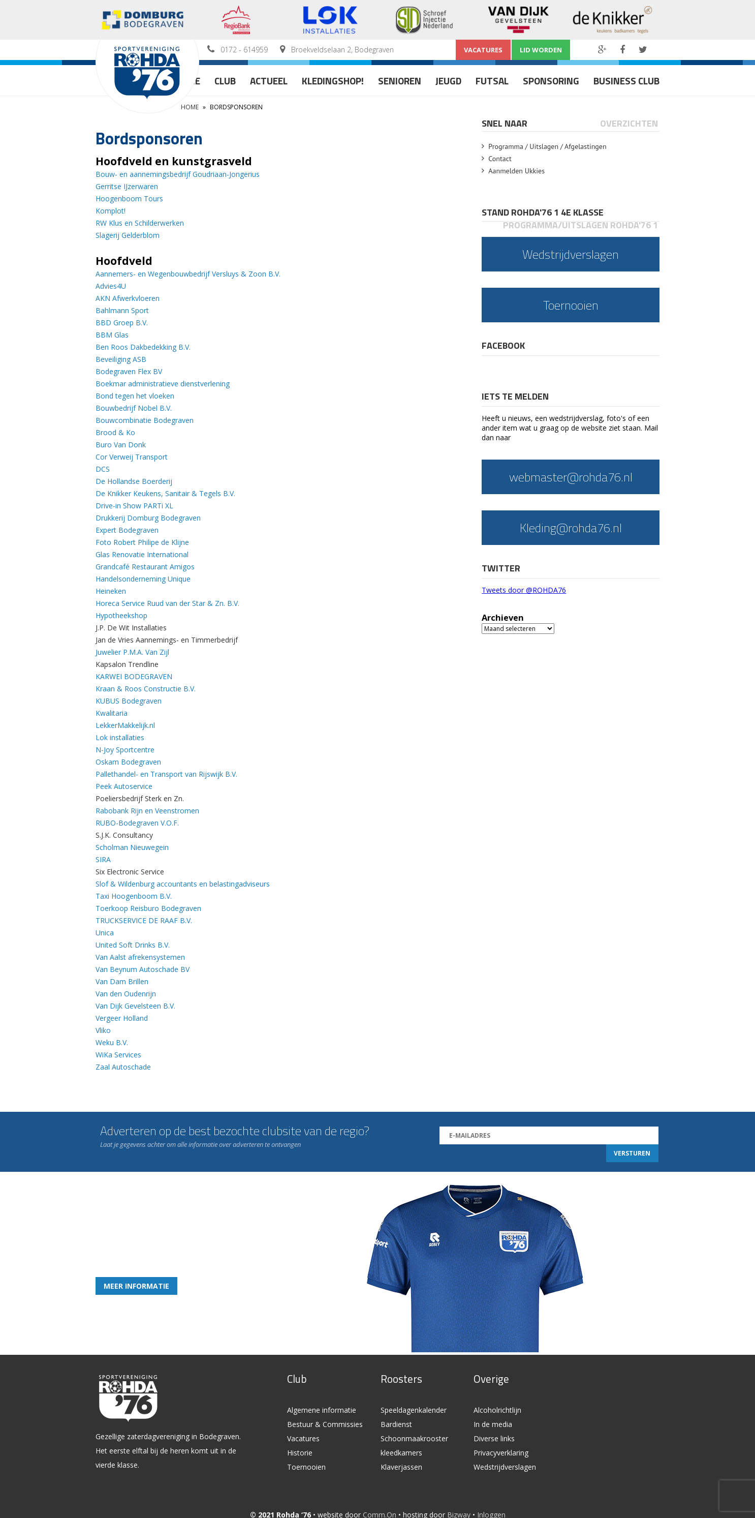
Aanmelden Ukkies (516, 170)
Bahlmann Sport (122, 310)
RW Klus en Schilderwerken (140, 223)
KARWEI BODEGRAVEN (134, 676)
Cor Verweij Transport (132, 457)
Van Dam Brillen (122, 981)
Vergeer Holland (122, 1018)
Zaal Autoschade (123, 1067)
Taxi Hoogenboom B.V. (134, 896)
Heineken (111, 591)
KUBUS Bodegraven (129, 701)
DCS (103, 469)
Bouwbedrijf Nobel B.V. (134, 408)
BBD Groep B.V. (122, 322)
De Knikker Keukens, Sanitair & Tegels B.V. (165, 493)
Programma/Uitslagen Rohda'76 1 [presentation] (580, 225)
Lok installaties (120, 737)
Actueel (269, 80)
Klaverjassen (401, 1467)
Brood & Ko (115, 432)
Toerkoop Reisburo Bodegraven (148, 908)
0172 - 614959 (244, 49)
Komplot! (110, 211)
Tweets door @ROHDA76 (524, 590)
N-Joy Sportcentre (125, 749)
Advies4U (111, 286)
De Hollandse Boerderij (134, 481)
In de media (493, 1424)
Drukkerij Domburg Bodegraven (148, 518)
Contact (499, 158)
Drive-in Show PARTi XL (134, 505)
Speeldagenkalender (414, 1410)
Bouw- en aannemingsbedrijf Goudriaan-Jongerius (178, 174)
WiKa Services (118, 1054)
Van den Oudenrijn (126, 993)
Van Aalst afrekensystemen (140, 957)
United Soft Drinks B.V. (133, 945)
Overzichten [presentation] (629, 123)
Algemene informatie (321, 1410)
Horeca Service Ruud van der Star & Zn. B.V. (167, 603)
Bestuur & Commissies (325, 1424)
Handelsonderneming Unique (143, 579)
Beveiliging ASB (121, 359)
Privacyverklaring (501, 1453)
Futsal (492, 80)
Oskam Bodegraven (128, 762)
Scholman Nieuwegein (132, 847)
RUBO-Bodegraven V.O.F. (137, 823)
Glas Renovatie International (142, 554)
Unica (105, 932)
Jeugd (448, 80)
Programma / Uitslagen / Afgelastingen (547, 146)
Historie (299, 1453)
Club (225, 80)
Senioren (399, 80)
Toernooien (306, 1467)
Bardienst (396, 1424)
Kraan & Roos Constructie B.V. (146, 688)
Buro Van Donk (121, 444)
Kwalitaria (112, 713)
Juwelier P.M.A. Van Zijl (132, 652)
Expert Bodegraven (127, 530)
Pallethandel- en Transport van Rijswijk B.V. (166, 774)
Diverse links (494, 1438)
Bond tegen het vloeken (135, 396)
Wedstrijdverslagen (505, 1467)
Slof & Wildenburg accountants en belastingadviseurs (183, 884)
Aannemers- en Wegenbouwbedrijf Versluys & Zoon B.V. (188, 274)
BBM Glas (112, 335)
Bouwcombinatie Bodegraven (145, 420)
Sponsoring (551, 80)
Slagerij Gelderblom (128, 235)
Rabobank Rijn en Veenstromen (147, 810)
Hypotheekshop (121, 615)
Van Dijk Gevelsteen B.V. (135, 1006)
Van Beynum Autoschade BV (144, 969)
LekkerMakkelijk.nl (125, 725)
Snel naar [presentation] (504, 123)
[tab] (505, 123)
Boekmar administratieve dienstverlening (163, 383)
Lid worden (541, 49)
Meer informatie (136, 1286)
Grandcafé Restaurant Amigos (145, 566)
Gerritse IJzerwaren (127, 186)
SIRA (103, 859)
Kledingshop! (333, 80)
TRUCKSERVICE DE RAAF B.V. (144, 920)
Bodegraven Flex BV (129, 371)
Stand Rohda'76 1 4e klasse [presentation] (543, 212)
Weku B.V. (112, 1042)
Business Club (626, 80)
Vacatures (483, 49)
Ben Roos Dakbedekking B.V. (143, 347)
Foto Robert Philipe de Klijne (142, 542)
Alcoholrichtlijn (497, 1410)
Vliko (103, 1030)
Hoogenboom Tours (129, 198)
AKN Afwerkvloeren (128, 298)
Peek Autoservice (124, 786)
